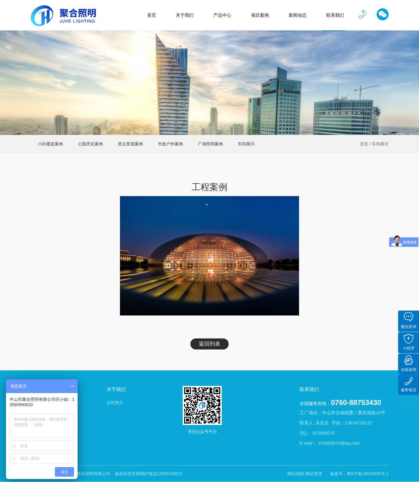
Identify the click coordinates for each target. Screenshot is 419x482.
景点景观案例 (130, 143)
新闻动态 (297, 15)
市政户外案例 (170, 143)
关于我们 (185, 15)
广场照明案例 (210, 143)
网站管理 (313, 473)
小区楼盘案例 (50, 143)
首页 (151, 15)
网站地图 (295, 473)
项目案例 (260, 15)
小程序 (409, 342)
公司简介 (115, 402)
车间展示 (380, 143)
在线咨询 (408, 363)
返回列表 (209, 344)
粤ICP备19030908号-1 (368, 473)
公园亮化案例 (90, 143)
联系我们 (335, 15)
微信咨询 (408, 320)
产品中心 (222, 15)
